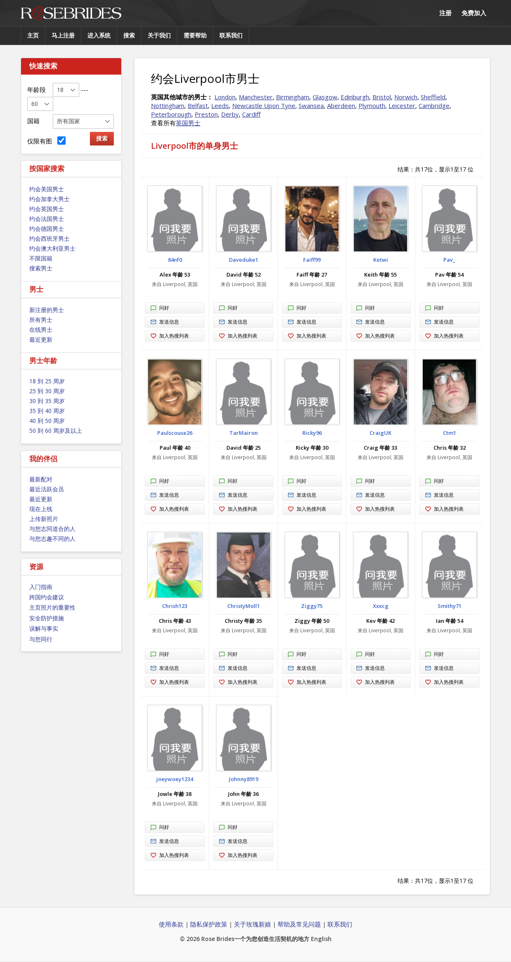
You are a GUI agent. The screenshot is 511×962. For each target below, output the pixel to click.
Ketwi (380, 259)
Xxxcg (381, 606)
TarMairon (243, 432)
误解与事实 (43, 628)
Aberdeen (341, 105)
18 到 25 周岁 (47, 381)
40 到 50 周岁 (47, 421)
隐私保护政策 (208, 924)
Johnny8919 (243, 779)
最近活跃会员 (46, 489)
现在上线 (40, 509)
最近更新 (40, 339)
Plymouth (371, 105)
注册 (445, 13)
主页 (33, 35)
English (321, 939)
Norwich (405, 97)
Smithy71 (450, 606)
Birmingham (292, 97)
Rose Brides (71, 13)
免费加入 (474, 13)
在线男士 (40, 329)
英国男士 (188, 123)
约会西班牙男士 (49, 238)
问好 (159, 308)
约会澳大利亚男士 (52, 248)
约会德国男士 (46, 228)
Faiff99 (311, 259)
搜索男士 (40, 268)
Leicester (402, 105)
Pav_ (449, 259)
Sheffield (433, 97)
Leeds (220, 105)
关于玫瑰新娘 (252, 924)
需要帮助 (195, 35)
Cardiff (251, 114)
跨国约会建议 (46, 597)
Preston (206, 114)
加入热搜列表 (169, 336)
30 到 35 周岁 (47, 401)
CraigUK (380, 432)
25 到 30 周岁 (47, 391)
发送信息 (164, 322)
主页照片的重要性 (52, 607)
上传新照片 (43, 519)
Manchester (256, 97)
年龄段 (36, 89)
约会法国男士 (46, 219)
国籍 (33, 121)
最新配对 (40, 479)
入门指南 (40, 587)
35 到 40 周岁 (47, 411)
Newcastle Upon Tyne (263, 105)
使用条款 (171, 924)
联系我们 (231, 35)
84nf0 (175, 259)
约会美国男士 (46, 189)
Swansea (311, 105)
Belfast (198, 105)
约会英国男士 (46, 209)
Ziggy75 (312, 606)
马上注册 (63, 35)
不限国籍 (40, 258)
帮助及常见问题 (299, 924)
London (224, 97)
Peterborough (171, 114)
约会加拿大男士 (49, 199)
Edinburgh (355, 97)
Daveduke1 (243, 259)
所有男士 (40, 320)
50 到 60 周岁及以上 (55, 430)
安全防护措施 (46, 618)
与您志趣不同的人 (52, 538)
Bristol (381, 97)
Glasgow (325, 97)
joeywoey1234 (174, 779)
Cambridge (434, 105)
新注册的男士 (46, 310)
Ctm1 (449, 432)
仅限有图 (46, 140)
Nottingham (167, 105)
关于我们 (159, 35)
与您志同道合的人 (52, 529)
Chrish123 (174, 606)
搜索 (129, 35)
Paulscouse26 (174, 432)
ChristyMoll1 (243, 606)
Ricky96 (312, 432)
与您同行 (40, 639)
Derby (230, 114)
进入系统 (99, 35)
